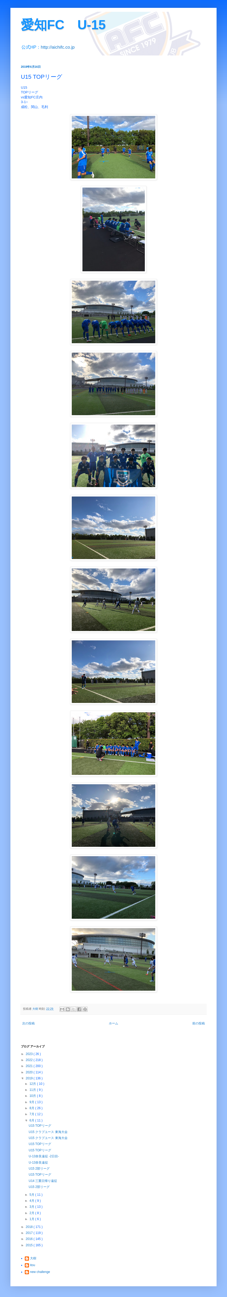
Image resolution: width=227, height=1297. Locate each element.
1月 (32, 1219)
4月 (32, 1201)
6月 (32, 1120)
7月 (32, 1114)
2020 (30, 1072)
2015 (30, 1245)
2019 (30, 1078)
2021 (30, 1066)
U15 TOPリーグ (40, 1125)
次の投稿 (28, 1023)
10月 (33, 1096)
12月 (33, 1084)
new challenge (40, 1272)
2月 (32, 1213)
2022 (30, 1060)
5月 (32, 1195)
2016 (30, 1239)
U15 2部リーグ (39, 1168)
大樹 (33, 1258)
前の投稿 (198, 1023)
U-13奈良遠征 (38, 1162)
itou (32, 1265)
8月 (32, 1108)
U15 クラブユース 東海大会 (48, 1132)
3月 (32, 1207)
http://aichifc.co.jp (58, 47)
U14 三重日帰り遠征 (43, 1181)
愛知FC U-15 (63, 25)
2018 (30, 1227)
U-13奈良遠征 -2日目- (44, 1156)
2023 (30, 1054)
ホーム (113, 1023)
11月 (33, 1090)
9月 (32, 1102)
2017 (30, 1233)
